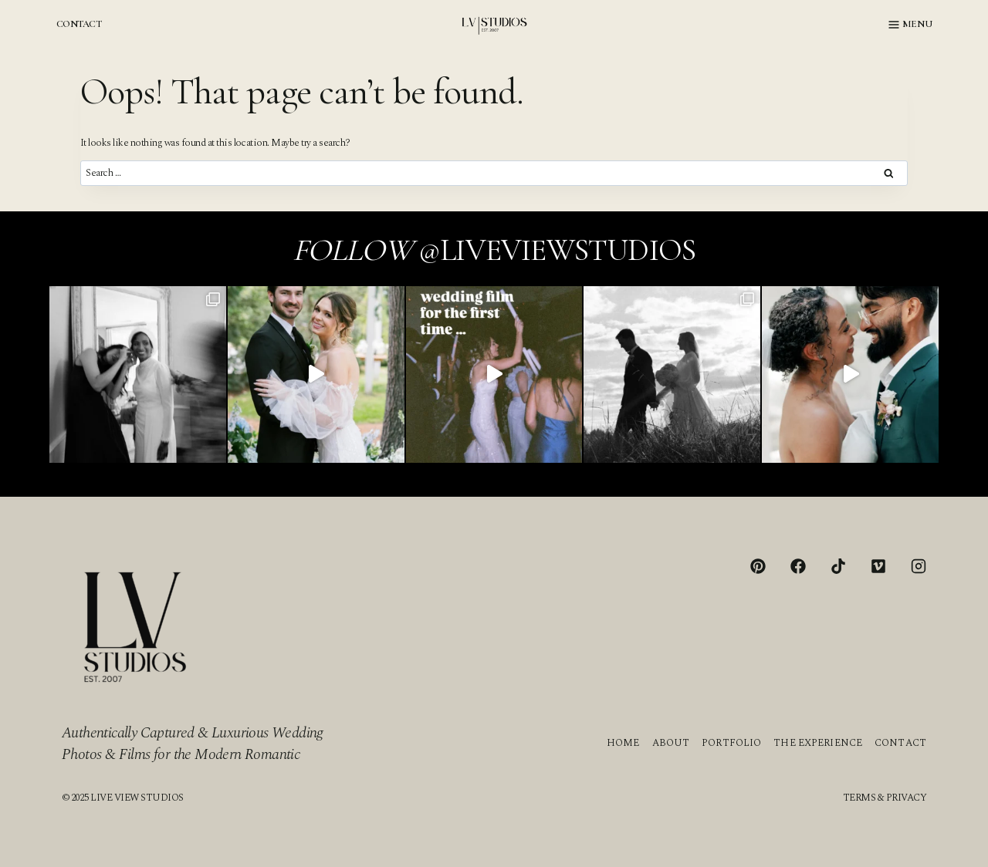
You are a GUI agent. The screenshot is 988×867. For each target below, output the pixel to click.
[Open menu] (910, 25)
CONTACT (78, 24)
